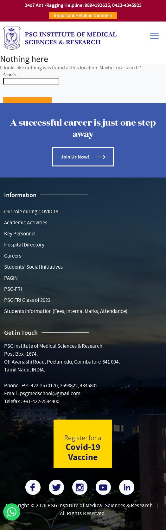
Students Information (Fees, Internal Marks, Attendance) (65, 311)
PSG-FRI (13, 289)
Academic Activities (25, 222)
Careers (12, 256)
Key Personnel (19, 233)
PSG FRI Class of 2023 (27, 300)
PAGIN (11, 278)
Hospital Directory (24, 244)
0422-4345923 (127, 5)
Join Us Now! (75, 156)
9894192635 (97, 5)
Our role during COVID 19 (31, 211)
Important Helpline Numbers (83, 15)
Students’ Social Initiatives (33, 267)
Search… (11, 75)
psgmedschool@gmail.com (50, 393)
